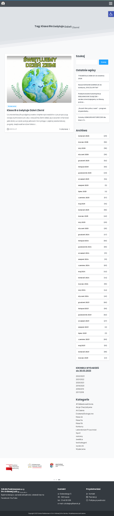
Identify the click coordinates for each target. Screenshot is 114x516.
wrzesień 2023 (83, 321)
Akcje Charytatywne (84, 407)
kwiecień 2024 (83, 278)
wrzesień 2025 (83, 179)
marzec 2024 (83, 284)
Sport (78, 433)
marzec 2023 (83, 358)
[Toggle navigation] (110, 3)
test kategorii (81, 442)
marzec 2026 (83, 142)
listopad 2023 (83, 308)
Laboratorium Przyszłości (86, 430)
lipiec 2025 (82, 191)
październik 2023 (84, 315)
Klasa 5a (79, 420)
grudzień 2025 (83, 161)
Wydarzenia (80, 449)
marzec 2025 (83, 216)
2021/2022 (80, 379)
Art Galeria (80, 410)
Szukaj (80, 56)
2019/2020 (80, 386)
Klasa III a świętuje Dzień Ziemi (25, 110)
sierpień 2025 (83, 185)
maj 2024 (81, 271)
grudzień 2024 (83, 234)
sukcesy (79, 436)
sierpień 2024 (83, 259)
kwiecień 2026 (83, 136)
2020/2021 (80, 382)
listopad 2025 (83, 167)
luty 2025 (81, 222)
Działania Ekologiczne (85, 413)
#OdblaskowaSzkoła (84, 404)
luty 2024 (82, 290)
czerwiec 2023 (83, 339)
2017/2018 (80, 392)
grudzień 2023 (83, 302)
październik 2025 (84, 173)
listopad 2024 (83, 241)
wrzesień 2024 (83, 253)
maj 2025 (81, 204)
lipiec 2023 (82, 333)
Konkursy (79, 426)
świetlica (79, 439)
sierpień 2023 (83, 327)
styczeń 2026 (83, 154)
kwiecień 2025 (83, 210)
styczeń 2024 (83, 296)
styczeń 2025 (83, 228)
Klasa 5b (79, 423)
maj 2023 (81, 345)
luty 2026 (82, 148)
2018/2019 (80, 389)
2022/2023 (80, 376)
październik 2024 (84, 247)
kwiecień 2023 (83, 352)
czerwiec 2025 (83, 198)
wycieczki (80, 446)
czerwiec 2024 (84, 265)
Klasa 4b (79, 417)
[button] (111, 14)
